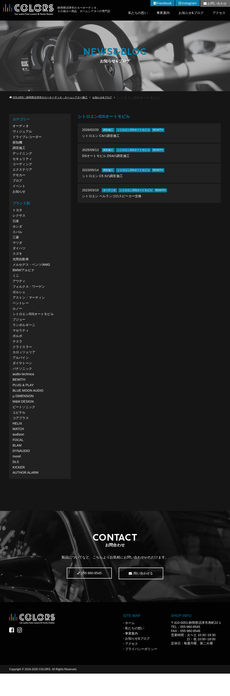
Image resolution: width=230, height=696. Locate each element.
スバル (18, 238)
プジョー (19, 331)
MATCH (19, 448)
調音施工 (19, 149)
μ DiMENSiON (24, 413)
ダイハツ (19, 256)
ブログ (18, 184)
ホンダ (18, 232)
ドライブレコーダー (28, 138)
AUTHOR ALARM (26, 494)
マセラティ (21, 343)
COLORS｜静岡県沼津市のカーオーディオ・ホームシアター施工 (53, 97)
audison (19, 454)
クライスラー (23, 360)
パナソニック (23, 384)
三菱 (16, 244)
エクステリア (23, 173)
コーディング (23, 167)
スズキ (18, 261)
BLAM (17, 465)
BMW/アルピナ (24, 279)
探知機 (18, 144)
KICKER (19, 489)
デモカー (19, 179)
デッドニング (23, 155)
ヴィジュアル (23, 132)
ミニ (16, 285)
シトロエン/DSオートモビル (34, 325)
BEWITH (19, 395)
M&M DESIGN (24, 419)
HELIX (18, 442)
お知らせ (19, 196)
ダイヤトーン (23, 378)
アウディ (19, 290)
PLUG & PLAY (24, 401)
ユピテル (19, 430)
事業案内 (159, 13)
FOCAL (18, 459)
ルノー (18, 319)
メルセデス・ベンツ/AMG (32, 273)
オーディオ (21, 126)
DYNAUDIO (22, 471)
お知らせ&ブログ (188, 13)
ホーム (130, 645)
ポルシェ (19, 302)
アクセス (218, 13)
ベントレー (21, 314)
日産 (16, 226)
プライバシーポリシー (141, 671)
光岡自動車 (21, 267)
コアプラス (21, 436)
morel (17, 477)
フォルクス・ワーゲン (30, 296)
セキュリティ (23, 161)
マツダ (18, 250)
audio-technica (24, 389)
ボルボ (18, 349)
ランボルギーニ (25, 337)
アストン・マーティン (30, 308)
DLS (16, 483)
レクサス (19, 221)
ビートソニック (25, 424)
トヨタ (18, 215)
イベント (19, 190)
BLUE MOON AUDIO (29, 407)
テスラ (18, 354)
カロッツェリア (25, 366)
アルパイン (21, 372)
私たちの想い (132, 13)
